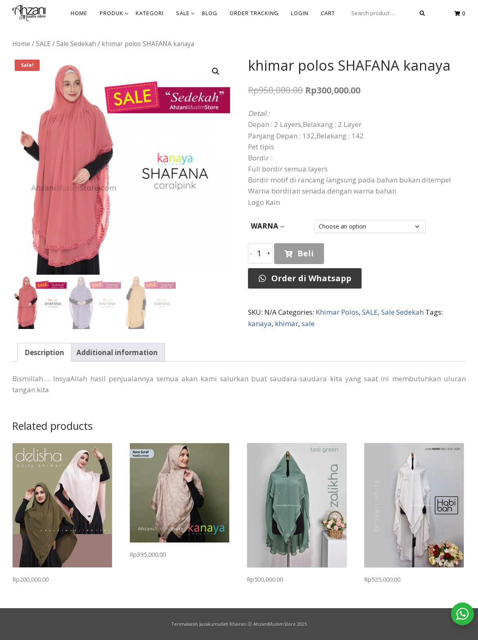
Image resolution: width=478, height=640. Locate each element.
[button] (215, 71)
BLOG (209, 13)
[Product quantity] (260, 253)
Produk (114, 13)
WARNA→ (268, 226)
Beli (299, 253)
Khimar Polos (337, 312)
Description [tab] (44, 352)
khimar (286, 323)
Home (21, 43)
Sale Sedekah (76, 43)
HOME (79, 13)
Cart (328, 13)
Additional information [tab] (117, 352)
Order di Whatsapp (304, 278)
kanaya (260, 323)
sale (308, 323)
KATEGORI (150, 13)
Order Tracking (254, 13)
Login (299, 13)
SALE (185, 13)
